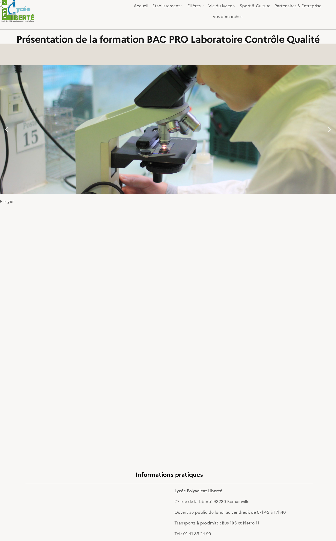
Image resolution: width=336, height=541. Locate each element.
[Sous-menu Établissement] (182, 6)
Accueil (141, 5)
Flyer (9, 201)
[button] (6, 129)
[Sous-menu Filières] (203, 6)
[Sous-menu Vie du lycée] (234, 6)
